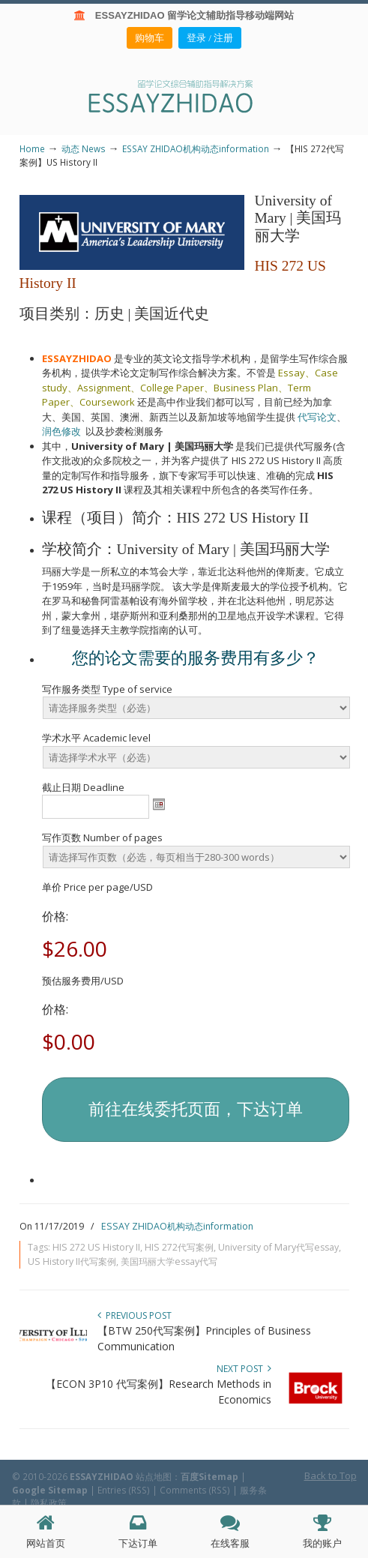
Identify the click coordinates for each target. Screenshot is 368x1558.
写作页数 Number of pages (102, 837)
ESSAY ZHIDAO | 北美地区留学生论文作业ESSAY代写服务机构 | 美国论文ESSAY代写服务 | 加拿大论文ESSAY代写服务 (184, 95)
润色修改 (63, 431)
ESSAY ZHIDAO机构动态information (195, 148)
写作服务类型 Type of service (107, 689)
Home (32, 148)
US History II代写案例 (72, 1261)
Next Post (244, 1368)
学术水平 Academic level (96, 738)
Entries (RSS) (123, 1490)
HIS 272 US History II (96, 1247)
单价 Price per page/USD (97, 887)
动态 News (83, 148)
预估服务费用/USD (83, 980)
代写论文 (317, 417)
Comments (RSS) (195, 1490)
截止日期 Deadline (83, 787)
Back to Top (330, 1475)
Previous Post (134, 1315)
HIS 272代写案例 (179, 1247)
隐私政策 (49, 1503)
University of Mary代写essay (278, 1247)
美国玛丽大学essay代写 (169, 1261)
